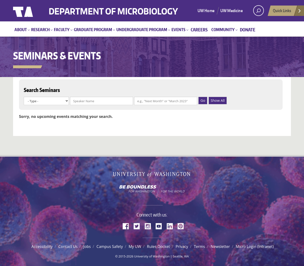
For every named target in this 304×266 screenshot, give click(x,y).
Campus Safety (109, 246)
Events (178, 29)
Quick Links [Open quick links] (287, 12)
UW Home (206, 10)
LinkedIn (171, 225)
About (20, 29)
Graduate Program (93, 29)
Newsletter (220, 246)
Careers (199, 29)
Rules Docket (158, 246)
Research (40, 29)
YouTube (161, 225)
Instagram (149, 225)
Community (223, 29)
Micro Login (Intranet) (255, 246)
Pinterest (182, 225)
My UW (134, 246)
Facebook (128, 225)
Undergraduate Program (141, 29)
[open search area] (258, 10)
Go (202, 100)
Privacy (182, 246)
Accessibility (41, 246)
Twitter (138, 225)
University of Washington (32, 10)
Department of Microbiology (113, 8)
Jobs (87, 246)
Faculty (62, 29)
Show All (218, 100)
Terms (199, 246)
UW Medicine (231, 10)
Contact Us (68, 246)
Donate (247, 29)
